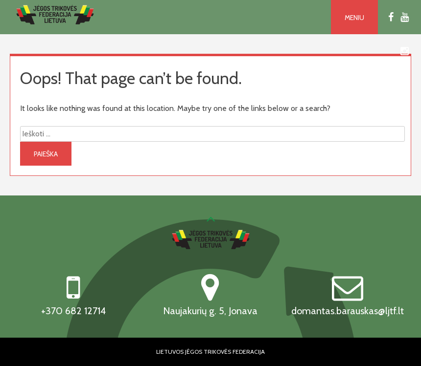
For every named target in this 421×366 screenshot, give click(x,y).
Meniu (354, 17)
